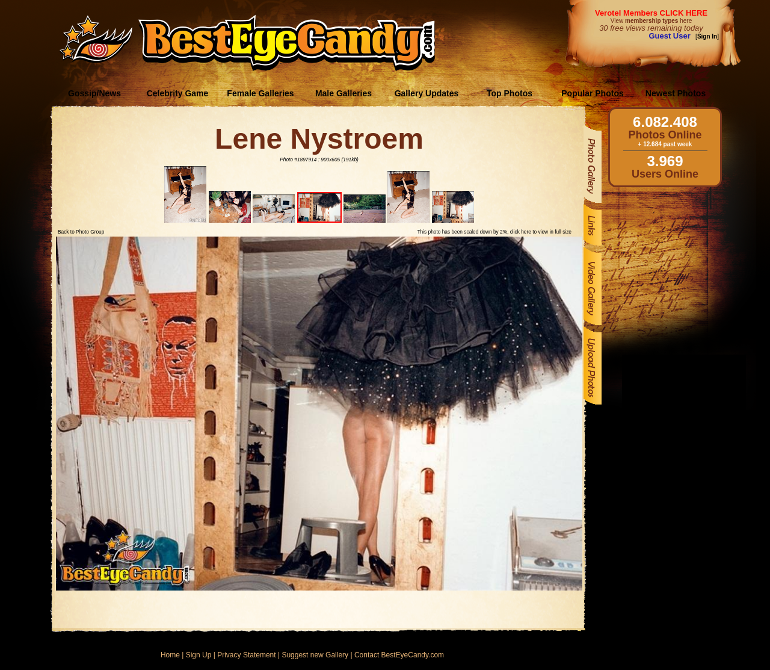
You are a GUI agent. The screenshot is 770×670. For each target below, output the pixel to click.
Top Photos (509, 93)
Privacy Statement (246, 655)
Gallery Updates (427, 93)
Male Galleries (343, 93)
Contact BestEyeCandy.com (399, 655)
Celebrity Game (178, 93)
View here (651, 20)
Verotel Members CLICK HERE (651, 12)
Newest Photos (675, 93)
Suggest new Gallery (315, 655)
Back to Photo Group (81, 232)
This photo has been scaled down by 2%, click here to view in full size (494, 232)
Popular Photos (592, 93)
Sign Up (199, 655)
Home (170, 655)
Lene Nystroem (319, 139)
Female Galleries (260, 93)
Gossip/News (94, 93)
